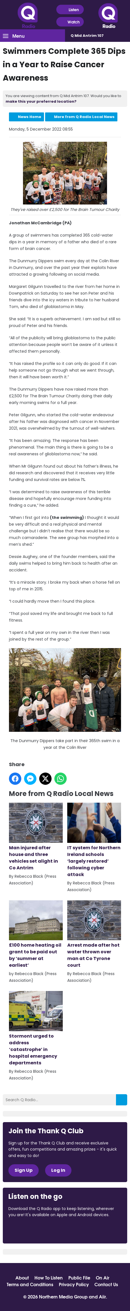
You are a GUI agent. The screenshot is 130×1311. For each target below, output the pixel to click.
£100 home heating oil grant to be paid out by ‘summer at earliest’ (36, 934)
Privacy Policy (74, 1284)
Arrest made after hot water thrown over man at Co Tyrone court (94, 934)
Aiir (102, 1296)
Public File (79, 1277)
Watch (70, 22)
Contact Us (106, 1284)
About (22, 1277)
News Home (29, 116)
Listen (70, 9)
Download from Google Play (77, 1230)
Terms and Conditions (30, 1284)
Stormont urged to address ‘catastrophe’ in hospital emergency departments (36, 1028)
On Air (102, 1277)
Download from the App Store (30, 1230)
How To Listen (48, 1277)
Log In (58, 1170)
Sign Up (23, 1170)
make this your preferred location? (41, 101)
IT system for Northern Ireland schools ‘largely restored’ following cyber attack (94, 840)
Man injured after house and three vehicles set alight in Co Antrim (36, 837)
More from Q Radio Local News (84, 116)
